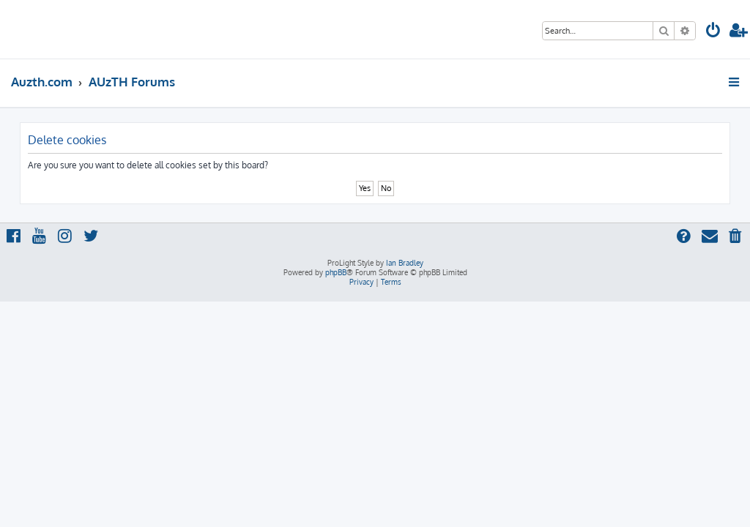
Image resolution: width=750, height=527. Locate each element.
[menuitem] (713, 32)
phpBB (335, 272)
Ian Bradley (404, 262)
